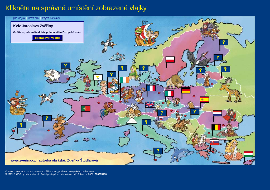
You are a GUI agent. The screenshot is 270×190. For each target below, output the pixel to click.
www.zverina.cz (23, 160)
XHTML (9, 174)
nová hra (33, 18)
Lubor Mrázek (32, 174)
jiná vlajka (19, 18)
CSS (18, 174)
